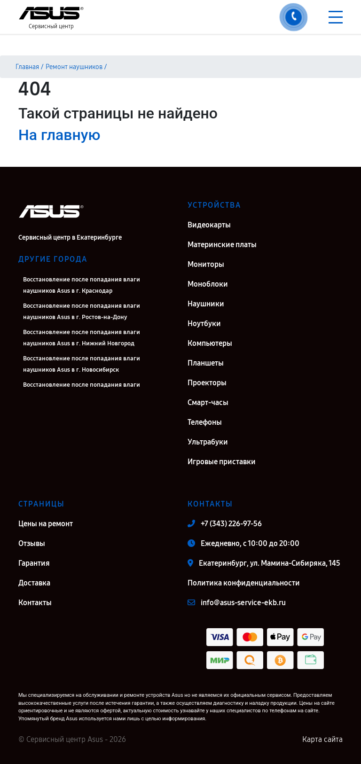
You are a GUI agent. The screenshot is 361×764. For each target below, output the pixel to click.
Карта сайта (322, 739)
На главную (59, 135)
